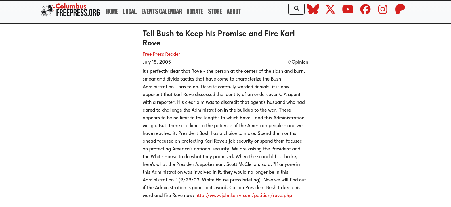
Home (112, 11)
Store (215, 11)
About (234, 11)
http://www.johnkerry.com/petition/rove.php (243, 195)
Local (130, 11)
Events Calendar (161, 11)
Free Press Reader (161, 54)
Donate (194, 11)
